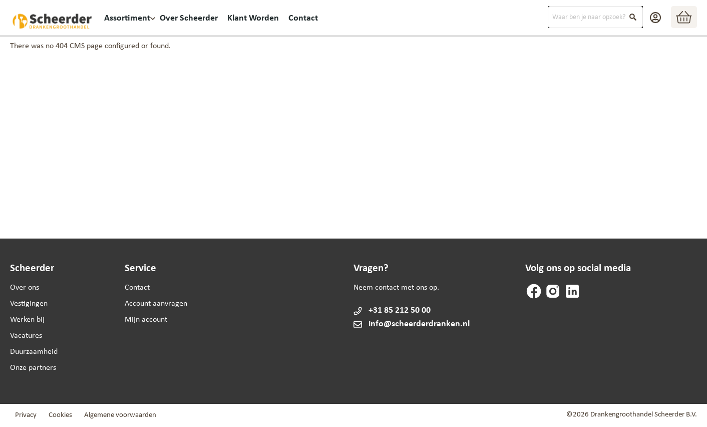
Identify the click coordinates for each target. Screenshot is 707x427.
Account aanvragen (156, 304)
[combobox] (595, 17)
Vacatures (26, 336)
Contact (137, 288)
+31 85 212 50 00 (400, 310)
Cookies (60, 415)
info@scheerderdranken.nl (411, 324)
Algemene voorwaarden (120, 415)
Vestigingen (29, 304)
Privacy (26, 415)
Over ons (24, 288)
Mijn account (146, 320)
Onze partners (33, 368)
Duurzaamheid (34, 352)
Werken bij (27, 320)
